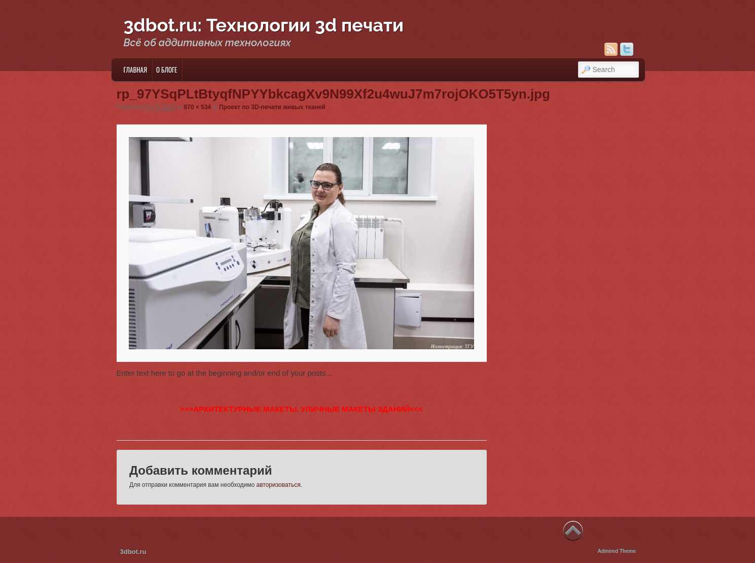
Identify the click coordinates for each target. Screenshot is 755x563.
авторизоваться (279, 484)
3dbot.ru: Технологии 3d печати (264, 25)
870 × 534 (197, 107)
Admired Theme (616, 551)
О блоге (166, 69)
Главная (135, 69)
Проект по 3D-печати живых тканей (272, 107)
